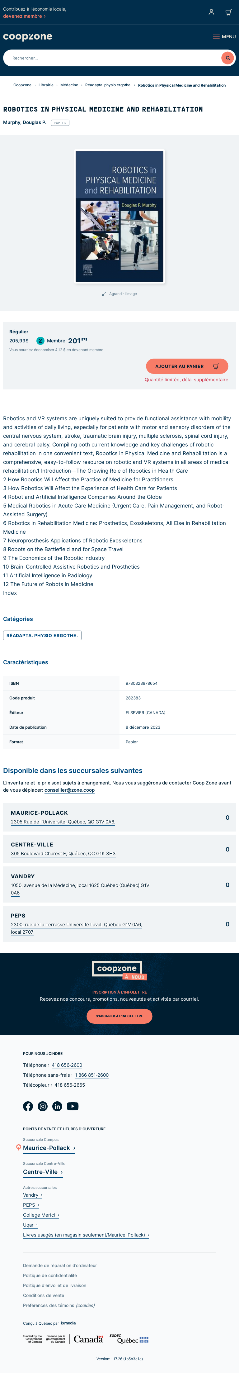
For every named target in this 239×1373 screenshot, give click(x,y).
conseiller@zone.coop (70, 789)
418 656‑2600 (67, 1065)
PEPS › (31, 1205)
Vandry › (32, 1195)
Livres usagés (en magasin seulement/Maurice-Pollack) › (86, 1235)
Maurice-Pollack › (49, 1147)
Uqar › (30, 1225)
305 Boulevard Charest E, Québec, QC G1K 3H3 (63, 853)
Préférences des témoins (59, 1305)
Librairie (46, 85)
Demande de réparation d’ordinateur (60, 1265)
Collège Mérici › (41, 1215)
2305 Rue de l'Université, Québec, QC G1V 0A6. (63, 821)
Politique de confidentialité (50, 1275)
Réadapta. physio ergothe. (108, 85)
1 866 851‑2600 (92, 1075)
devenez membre (24, 15)
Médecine (69, 85)
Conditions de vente (43, 1295)
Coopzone (22, 85)
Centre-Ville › (43, 1171)
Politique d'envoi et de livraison (54, 1285)
